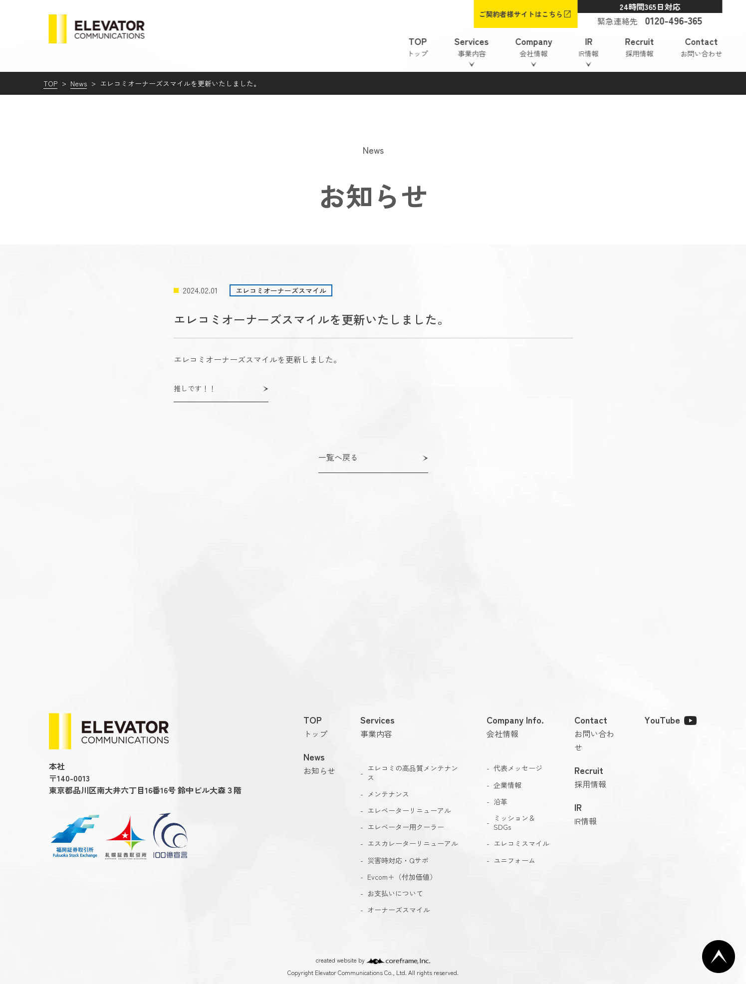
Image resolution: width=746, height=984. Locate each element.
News (78, 83)
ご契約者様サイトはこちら (521, 14)
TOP (50, 83)
